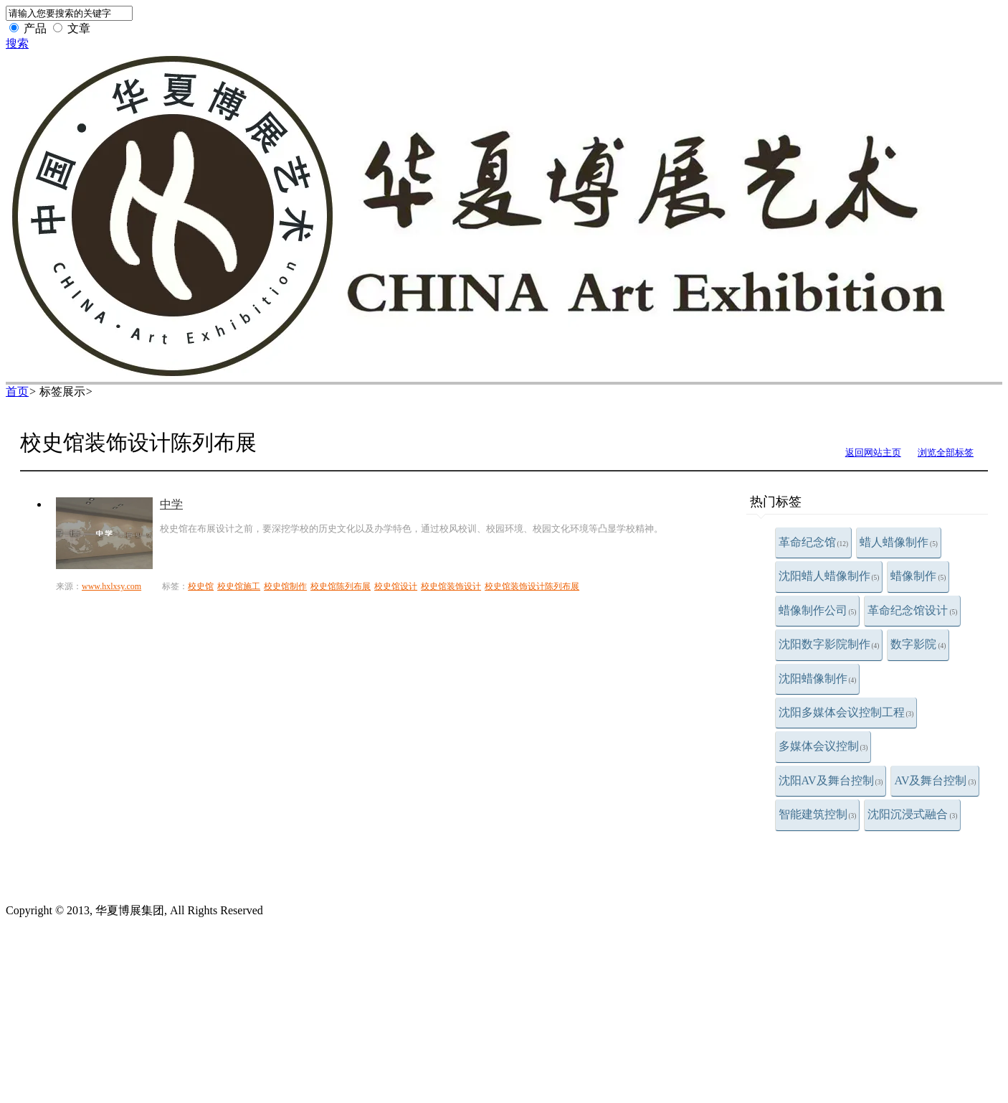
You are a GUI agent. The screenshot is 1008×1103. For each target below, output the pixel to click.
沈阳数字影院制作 (829, 644)
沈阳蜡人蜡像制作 (829, 576)
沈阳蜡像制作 (818, 678)
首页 (17, 391)
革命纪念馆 (814, 542)
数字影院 (918, 644)
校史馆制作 (285, 586)
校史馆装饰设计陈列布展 (532, 586)
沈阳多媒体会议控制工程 (846, 712)
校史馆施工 (238, 586)
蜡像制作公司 (818, 610)
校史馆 (201, 586)
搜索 (17, 43)
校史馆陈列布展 (340, 586)
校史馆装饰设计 (451, 586)
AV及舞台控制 (935, 780)
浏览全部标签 (946, 452)
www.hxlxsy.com (111, 586)
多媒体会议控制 (823, 746)
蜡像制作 (918, 576)
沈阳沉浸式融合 (912, 814)
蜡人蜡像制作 (899, 542)
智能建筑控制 (818, 814)
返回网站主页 (873, 452)
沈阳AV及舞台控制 (831, 780)
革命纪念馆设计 (912, 610)
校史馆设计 (395, 586)
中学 (171, 504)
